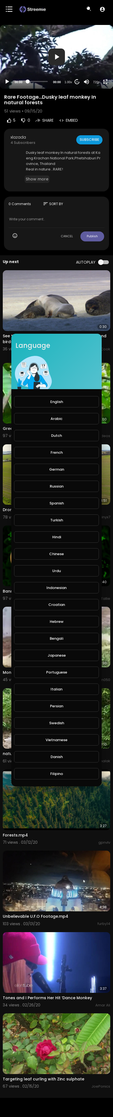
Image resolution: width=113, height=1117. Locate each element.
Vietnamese (56, 740)
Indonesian (56, 587)
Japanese (57, 655)
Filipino (56, 773)
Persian (56, 706)
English (56, 401)
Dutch (56, 435)
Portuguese (56, 672)
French (57, 452)
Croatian (56, 604)
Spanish (56, 503)
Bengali (56, 638)
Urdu (56, 570)
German (56, 469)
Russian (57, 486)
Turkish (56, 520)
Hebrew (57, 621)
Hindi (56, 537)
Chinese (56, 554)
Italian (56, 689)
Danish (57, 756)
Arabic (56, 418)
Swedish (56, 723)
